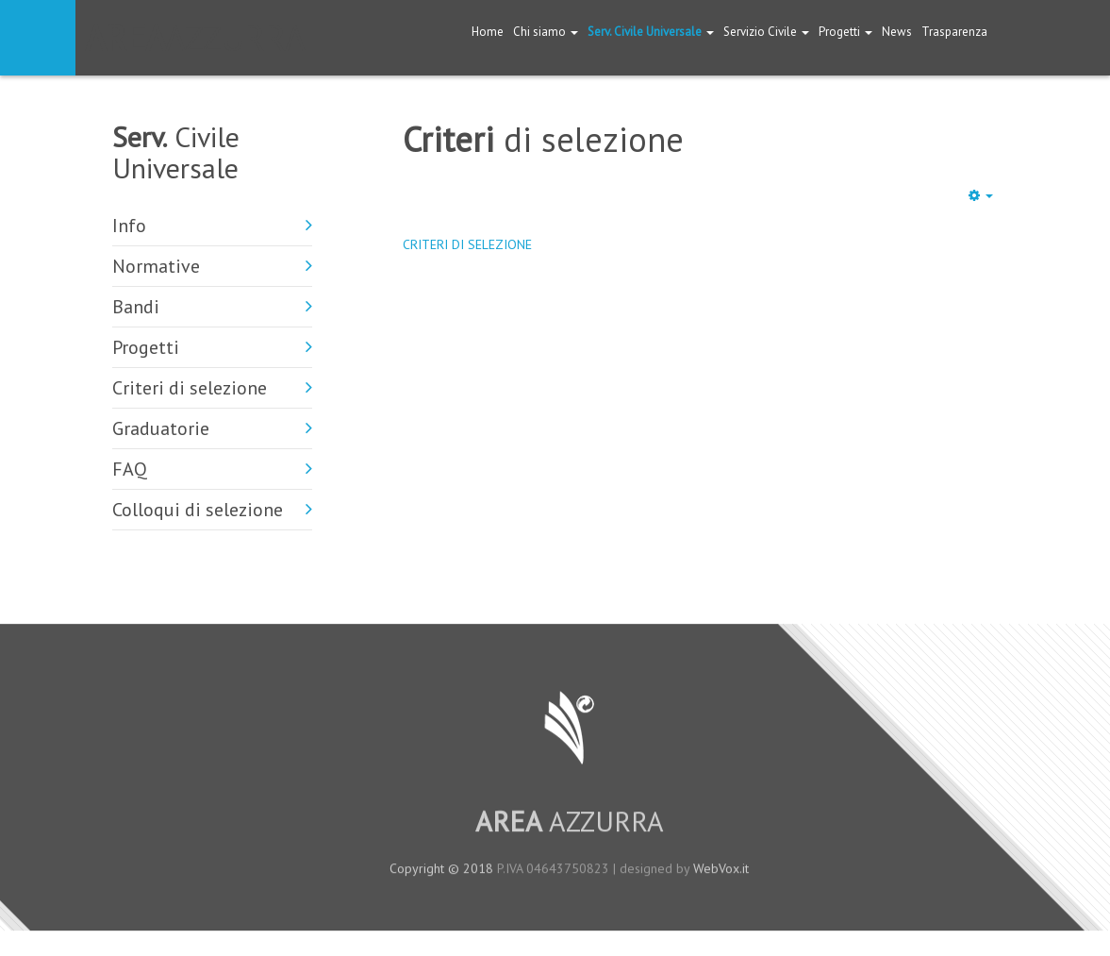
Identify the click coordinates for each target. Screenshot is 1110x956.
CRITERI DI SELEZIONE (467, 244)
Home (488, 32)
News (897, 32)
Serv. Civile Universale (651, 32)
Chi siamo (545, 32)
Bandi (135, 306)
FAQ (129, 469)
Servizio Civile (766, 32)
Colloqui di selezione (197, 509)
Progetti (845, 32)
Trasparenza (954, 32)
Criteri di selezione (189, 388)
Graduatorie (160, 428)
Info (129, 225)
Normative (156, 266)
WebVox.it (721, 874)
